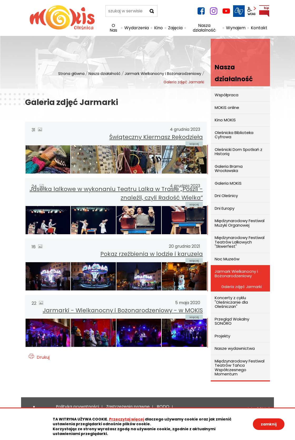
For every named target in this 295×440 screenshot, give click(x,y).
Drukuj (43, 357)
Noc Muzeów (227, 259)
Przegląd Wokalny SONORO (232, 321)
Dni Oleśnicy (226, 195)
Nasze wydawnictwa (235, 348)
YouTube (226, 11)
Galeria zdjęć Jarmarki (241, 286)
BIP (264, 11)
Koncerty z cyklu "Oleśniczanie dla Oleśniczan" (231, 302)
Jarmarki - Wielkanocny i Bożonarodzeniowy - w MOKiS (123, 310)
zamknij (269, 424)
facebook (201, 11)
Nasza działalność (104, 73)
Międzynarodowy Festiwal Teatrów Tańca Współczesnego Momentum (239, 367)
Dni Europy (224, 208)
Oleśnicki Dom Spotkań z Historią (238, 152)
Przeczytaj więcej (126, 419)
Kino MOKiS (225, 120)
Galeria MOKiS (228, 183)
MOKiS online (227, 107)
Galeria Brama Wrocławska (229, 169)
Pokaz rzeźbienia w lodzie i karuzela (151, 254)
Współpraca (226, 95)
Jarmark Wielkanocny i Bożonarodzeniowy (163, 73)
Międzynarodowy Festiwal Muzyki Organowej (239, 223)
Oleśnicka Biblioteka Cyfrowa (234, 135)
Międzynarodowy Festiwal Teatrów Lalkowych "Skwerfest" (239, 242)
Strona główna (71, 73)
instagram (213, 11)
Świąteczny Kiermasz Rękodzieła (156, 137)
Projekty (222, 336)
